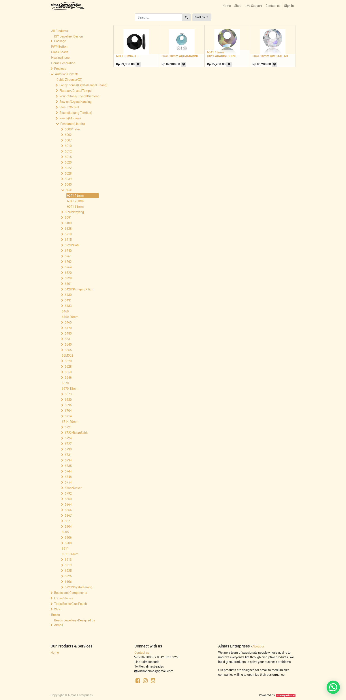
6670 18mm (70, 388)
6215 (68, 239)
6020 (68, 162)
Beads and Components (70, 593)
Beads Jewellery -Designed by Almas (74, 623)
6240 (68, 250)
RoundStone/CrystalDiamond (79, 96)
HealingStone (60, 57)
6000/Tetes (73, 129)
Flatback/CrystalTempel (75, 90)
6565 (68, 350)
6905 (65, 532)
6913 (68, 559)
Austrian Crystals (66, 74)
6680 (68, 399)
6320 (68, 273)
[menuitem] (227, 6)
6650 (68, 372)
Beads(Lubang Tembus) (75, 113)
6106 (68, 581)
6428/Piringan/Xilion (79, 289)
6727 (68, 444)
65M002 (67, 355)
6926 (68, 576)
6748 (68, 477)
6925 (68, 570)
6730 (68, 449)
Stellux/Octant (69, 107)
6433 (68, 306)
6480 (68, 333)
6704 (68, 410)
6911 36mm (70, 554)
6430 (68, 295)
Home (55, 652)
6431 (68, 300)
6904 (68, 526)
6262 (68, 261)
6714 (68, 416)
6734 (68, 460)
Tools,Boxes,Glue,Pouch (70, 604)
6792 (68, 493)
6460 (65, 311)
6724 (68, 438)
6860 (68, 499)
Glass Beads (59, 52)
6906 (68, 537)
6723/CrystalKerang (78, 587)
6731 (68, 455)
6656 (68, 377)
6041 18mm (75, 195)
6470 (68, 328)
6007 (68, 140)
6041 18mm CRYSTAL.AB (270, 56)
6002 (68, 135)
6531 (68, 339)
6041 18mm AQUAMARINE (180, 56)
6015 (68, 157)
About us (258, 646)
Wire (57, 609)
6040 (68, 184)
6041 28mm (75, 201)
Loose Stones (63, 598)
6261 (68, 256)
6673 (68, 394)
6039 (68, 179)
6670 (65, 383)
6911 (65, 548)
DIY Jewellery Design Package (68, 39)
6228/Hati (72, 245)
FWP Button (59, 46)
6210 (68, 234)
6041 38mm (75, 206)
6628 (68, 366)
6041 (69, 190)
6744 (68, 471)
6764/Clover (73, 488)
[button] (201, 17)
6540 (68, 344)
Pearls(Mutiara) (70, 118)
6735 (68, 466)
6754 (68, 482)
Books (55, 615)
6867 (68, 515)
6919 (68, 565)
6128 (68, 228)
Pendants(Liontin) (72, 124)
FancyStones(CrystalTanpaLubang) (79, 85)
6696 (68, 405)
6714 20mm (70, 421)
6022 (68, 168)
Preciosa (60, 68)
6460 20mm (70, 317)
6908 (68, 543)
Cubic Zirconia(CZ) (69, 79)
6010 (68, 146)
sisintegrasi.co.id (286, 695)
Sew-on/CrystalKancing (75, 101)
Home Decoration (63, 63)
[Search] (186, 17)
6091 (68, 217)
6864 (68, 504)
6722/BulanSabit (76, 433)
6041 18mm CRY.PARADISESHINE (222, 54)
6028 (68, 173)
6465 (68, 322)
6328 (68, 278)
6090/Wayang (74, 212)
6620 (68, 361)
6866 (68, 510)
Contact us (141, 652)
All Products (59, 31)
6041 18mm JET (127, 56)
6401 (68, 284)
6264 (68, 267)
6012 (68, 151)
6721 (68, 427)
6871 (68, 521)
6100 (68, 223)
